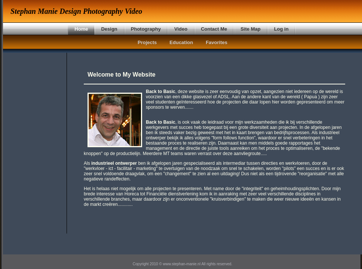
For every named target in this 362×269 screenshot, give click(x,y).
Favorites (216, 42)
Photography (146, 29)
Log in (281, 29)
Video (180, 29)
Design (109, 29)
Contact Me (214, 29)
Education (181, 42)
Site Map (250, 29)
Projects (147, 42)
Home (81, 29)
